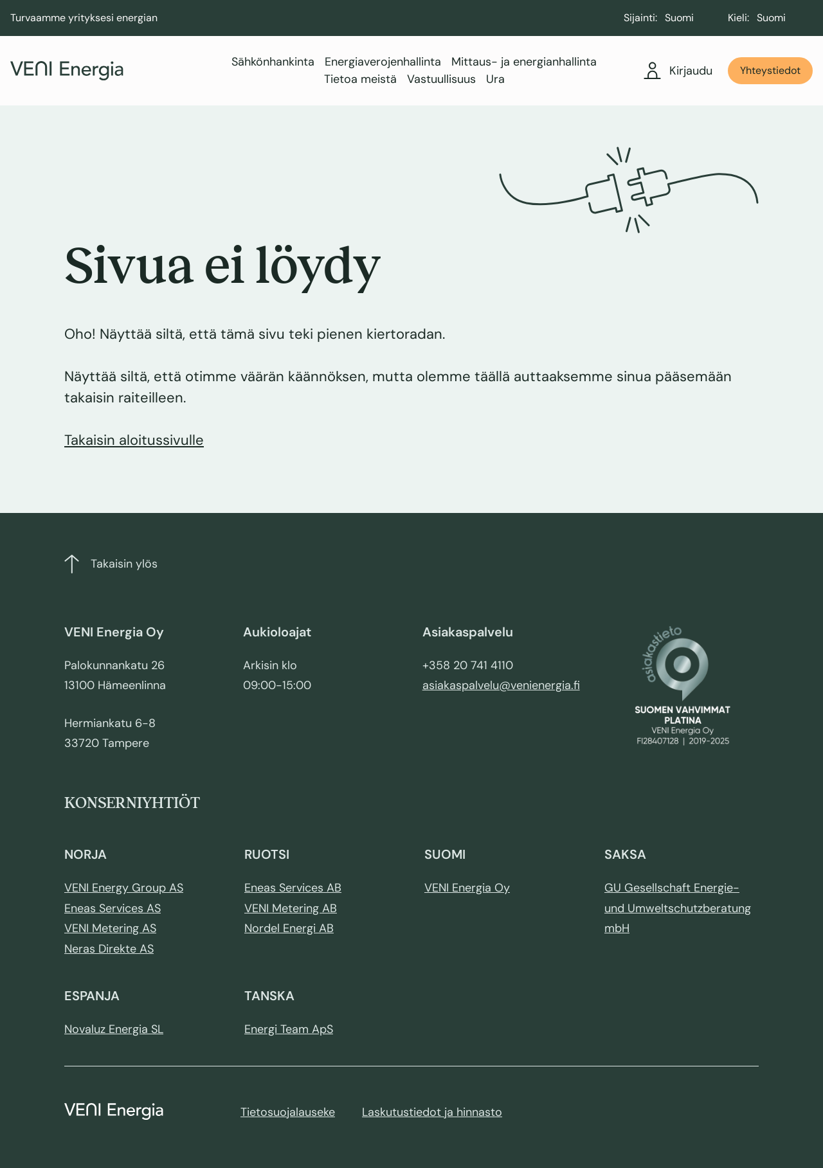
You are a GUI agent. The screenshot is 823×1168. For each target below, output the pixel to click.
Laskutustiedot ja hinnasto (432, 1112)
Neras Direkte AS (109, 949)
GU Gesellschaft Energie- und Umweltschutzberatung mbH (677, 908)
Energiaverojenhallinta (383, 61)
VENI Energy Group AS (123, 887)
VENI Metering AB (290, 908)
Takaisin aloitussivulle (134, 440)
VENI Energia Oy (467, 887)
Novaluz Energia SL (113, 1029)
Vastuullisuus (441, 79)
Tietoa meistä (360, 79)
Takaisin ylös (111, 564)
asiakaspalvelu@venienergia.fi (501, 685)
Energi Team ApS (288, 1029)
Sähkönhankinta (272, 61)
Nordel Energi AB (289, 928)
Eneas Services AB (292, 887)
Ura (495, 79)
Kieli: (738, 17)
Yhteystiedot (770, 70)
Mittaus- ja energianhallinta (524, 61)
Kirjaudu (678, 71)
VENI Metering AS (110, 928)
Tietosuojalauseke (287, 1112)
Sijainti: (640, 17)
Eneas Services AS (112, 908)
